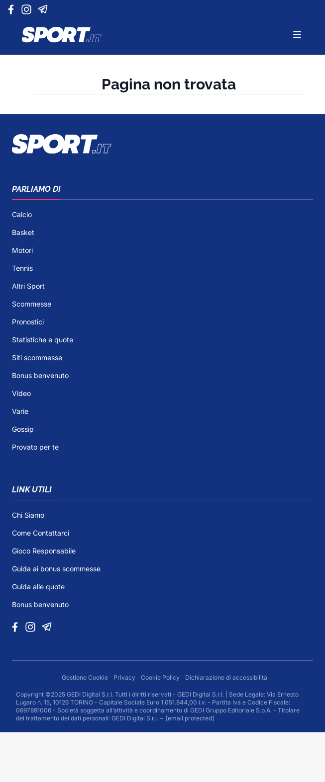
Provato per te (35, 447)
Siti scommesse (37, 357)
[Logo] (62, 35)
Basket (23, 232)
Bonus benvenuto (40, 375)
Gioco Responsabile (44, 551)
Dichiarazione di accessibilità (226, 677)
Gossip (23, 429)
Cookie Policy (161, 677)
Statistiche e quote (42, 339)
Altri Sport (28, 286)
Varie (20, 411)
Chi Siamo (28, 515)
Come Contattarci (40, 533)
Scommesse (31, 304)
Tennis (22, 268)
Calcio (22, 214)
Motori (22, 250)
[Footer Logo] (162, 144)
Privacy (125, 677)
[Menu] (297, 34)
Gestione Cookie (85, 677)
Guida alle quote (38, 586)
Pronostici (28, 321)
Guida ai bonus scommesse (56, 568)
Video (21, 393)
